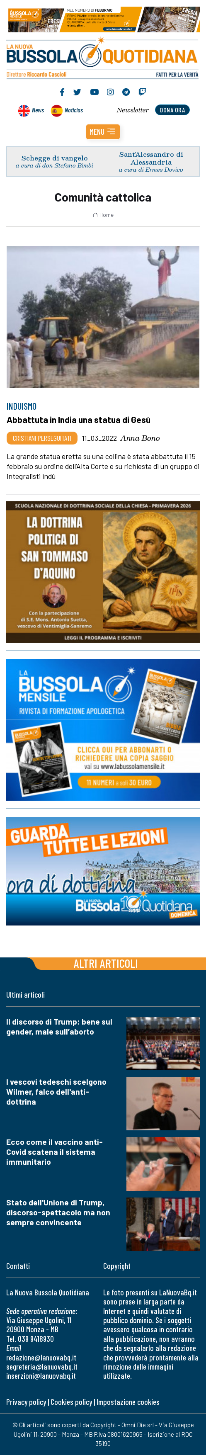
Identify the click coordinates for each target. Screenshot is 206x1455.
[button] (103, 132)
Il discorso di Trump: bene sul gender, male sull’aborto (59, 1026)
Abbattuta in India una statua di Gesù (78, 419)
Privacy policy (26, 1401)
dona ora (172, 110)
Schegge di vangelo (55, 158)
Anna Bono (140, 437)
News (38, 110)
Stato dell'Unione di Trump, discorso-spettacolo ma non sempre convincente (58, 1212)
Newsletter (133, 110)
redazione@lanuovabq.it (41, 1357)
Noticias (74, 110)
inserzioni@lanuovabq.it (41, 1375)
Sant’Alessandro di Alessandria (151, 158)
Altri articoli (106, 963)
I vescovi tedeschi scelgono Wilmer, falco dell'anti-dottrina (56, 1091)
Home (103, 214)
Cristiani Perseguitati (42, 437)
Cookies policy (71, 1401)
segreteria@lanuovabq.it (42, 1366)
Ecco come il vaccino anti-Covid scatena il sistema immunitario (54, 1151)
